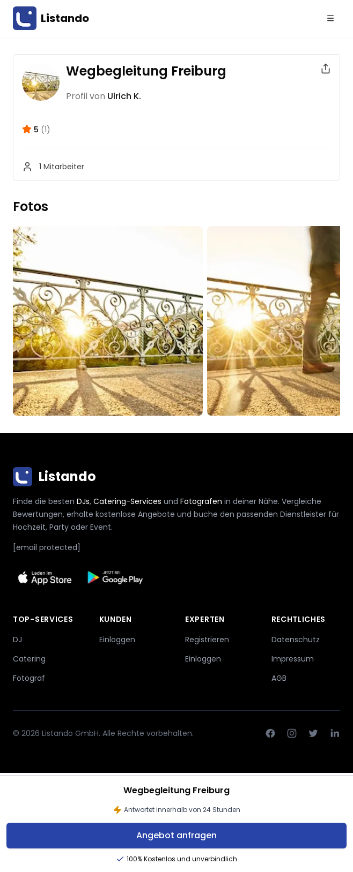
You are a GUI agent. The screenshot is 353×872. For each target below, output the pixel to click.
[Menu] (330, 18)
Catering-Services (127, 501)
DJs (83, 501)
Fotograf (29, 678)
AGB (278, 678)
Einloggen (117, 639)
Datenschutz (295, 639)
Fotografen (201, 501)
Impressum (292, 658)
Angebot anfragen (176, 835)
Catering (29, 658)
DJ (17, 639)
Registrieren (207, 639)
